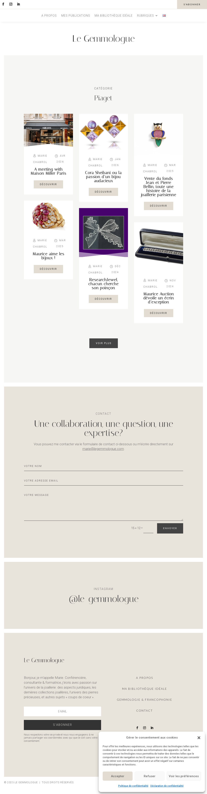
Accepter (117, 776)
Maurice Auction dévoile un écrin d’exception (158, 297)
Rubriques (145, 15)
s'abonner (192, 4)
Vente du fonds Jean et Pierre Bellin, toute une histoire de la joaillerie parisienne (158, 186)
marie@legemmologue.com (103, 449)
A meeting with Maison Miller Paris (48, 171)
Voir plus (103, 343)
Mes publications (75, 15)
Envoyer (170, 528)
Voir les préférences (184, 776)
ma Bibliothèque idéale (144, 688)
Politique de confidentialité (133, 785)
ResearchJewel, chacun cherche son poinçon (103, 283)
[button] (199, 738)
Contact (144, 710)
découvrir (48, 184)
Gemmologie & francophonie (144, 699)
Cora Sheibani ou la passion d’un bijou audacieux (103, 176)
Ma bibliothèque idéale (114, 15)
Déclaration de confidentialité (167, 785)
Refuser (149, 776)
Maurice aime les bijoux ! (48, 255)
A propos (49, 15)
